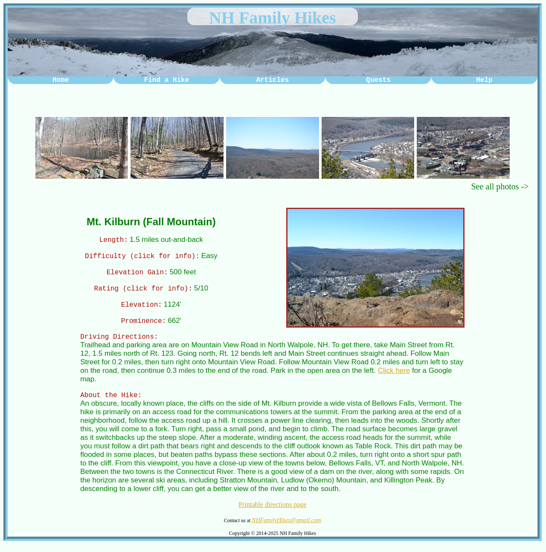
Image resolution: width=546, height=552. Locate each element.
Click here (394, 377)
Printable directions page (272, 512)
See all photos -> (500, 186)
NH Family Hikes (272, 17)
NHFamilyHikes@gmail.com (286, 528)
